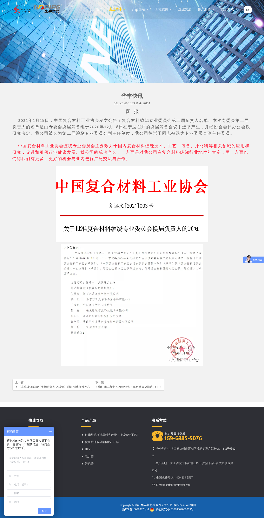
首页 (99, 9)
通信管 (89, 463)
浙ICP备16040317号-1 (136, 509)
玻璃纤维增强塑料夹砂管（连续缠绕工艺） (112, 434)
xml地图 (190, 505)
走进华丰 (117, 9)
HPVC (89, 449)
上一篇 (52, 385)
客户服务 (206, 9)
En (248, 10)
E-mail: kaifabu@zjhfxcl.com (173, 484)
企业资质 (184, 9)
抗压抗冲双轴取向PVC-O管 (102, 442)
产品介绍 (140, 9)
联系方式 (229, 9)
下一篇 (128, 385)
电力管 (89, 456)
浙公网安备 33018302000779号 (172, 509)
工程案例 (163, 9)
